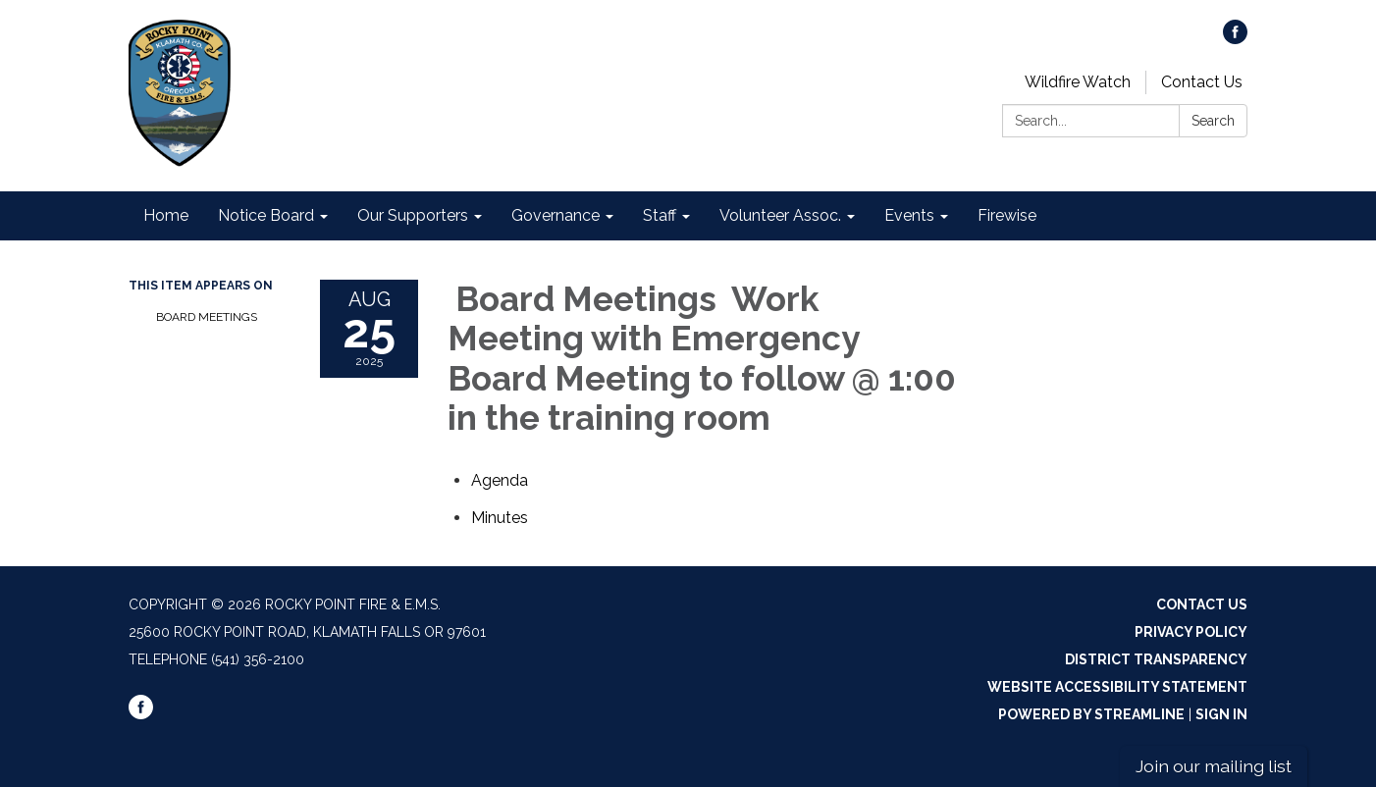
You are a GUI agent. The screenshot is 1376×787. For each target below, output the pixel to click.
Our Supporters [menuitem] (412, 215)
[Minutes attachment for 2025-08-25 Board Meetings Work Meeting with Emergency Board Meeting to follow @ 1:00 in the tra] (499, 517)
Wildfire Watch (1078, 82)
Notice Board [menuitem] (266, 215)
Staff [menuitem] (659, 215)
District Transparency (1156, 659)
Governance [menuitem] (555, 215)
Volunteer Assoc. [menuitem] (780, 215)
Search (1213, 121)
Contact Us (1202, 82)
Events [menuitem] (909, 215)
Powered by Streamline (1091, 714)
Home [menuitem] (165, 215)
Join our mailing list (1214, 766)
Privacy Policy (1191, 632)
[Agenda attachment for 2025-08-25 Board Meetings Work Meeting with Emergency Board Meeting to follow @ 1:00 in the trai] (499, 480)
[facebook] (1235, 38)
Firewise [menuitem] (1007, 215)
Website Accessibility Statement (1117, 687)
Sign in (1221, 714)
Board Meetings (206, 317)
